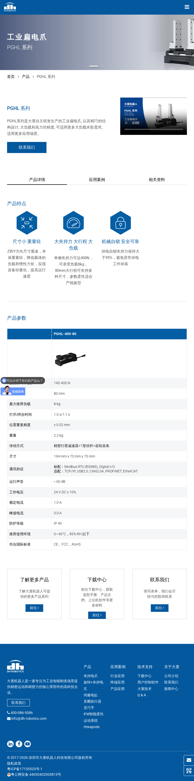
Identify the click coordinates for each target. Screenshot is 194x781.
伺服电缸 (91, 695)
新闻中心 (171, 689)
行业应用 (117, 676)
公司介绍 (171, 676)
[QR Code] (189, 770)
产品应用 (117, 689)
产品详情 (37, 179)
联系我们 (27, 147)
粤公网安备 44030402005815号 (34, 774)
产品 (26, 76)
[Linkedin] (10, 744)
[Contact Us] (189, 760)
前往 (34, 608)
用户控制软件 (148, 682)
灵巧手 (89, 708)
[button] (93, 66)
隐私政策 (14, 763)
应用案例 (97, 179)
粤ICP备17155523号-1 (24, 769)
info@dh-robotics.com (28, 718)
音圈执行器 (92, 701)
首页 (11, 76)
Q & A (141, 695)
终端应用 (117, 682)
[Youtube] (27, 744)
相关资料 (157, 179)
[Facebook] (19, 744)
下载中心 (144, 676)
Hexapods (92, 727)
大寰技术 (144, 689)
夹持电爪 (91, 676)
